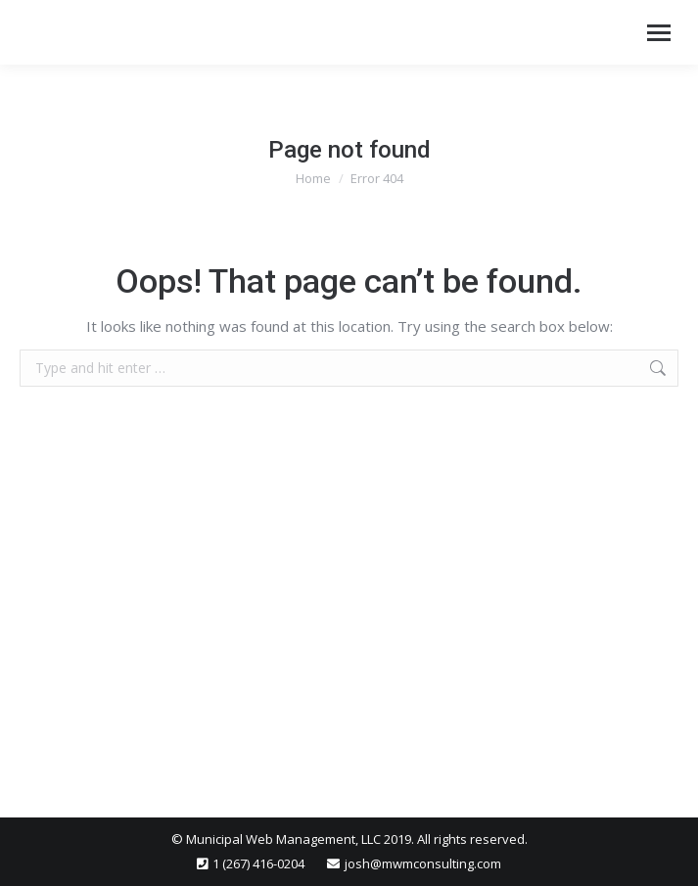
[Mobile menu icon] (658, 33)
